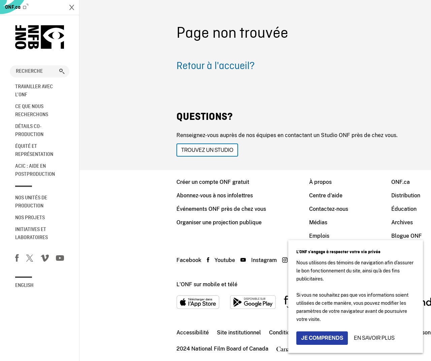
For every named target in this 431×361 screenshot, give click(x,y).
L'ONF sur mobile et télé (127, 284)
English (24, 285)
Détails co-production (29, 130)
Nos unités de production (31, 202)
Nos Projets (30, 218)
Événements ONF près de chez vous (142, 209)
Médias (239, 222)
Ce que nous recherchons (31, 111)
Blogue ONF (327, 236)
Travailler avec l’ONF (34, 91)
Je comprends (322, 338)
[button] (62, 71)
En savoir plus (374, 338)
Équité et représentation (34, 150)
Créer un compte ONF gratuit (133, 182)
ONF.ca (16, 7)
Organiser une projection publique (139, 222)
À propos (241, 182)
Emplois (240, 236)
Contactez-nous (249, 209)
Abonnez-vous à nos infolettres (135, 195)
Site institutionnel (159, 332)
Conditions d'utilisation (218, 332)
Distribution (326, 195)
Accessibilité (113, 332)
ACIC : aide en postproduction (35, 170)
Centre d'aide (246, 195)
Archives (322, 222)
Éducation (324, 209)
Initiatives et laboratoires (31, 233)
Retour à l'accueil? (136, 66)
